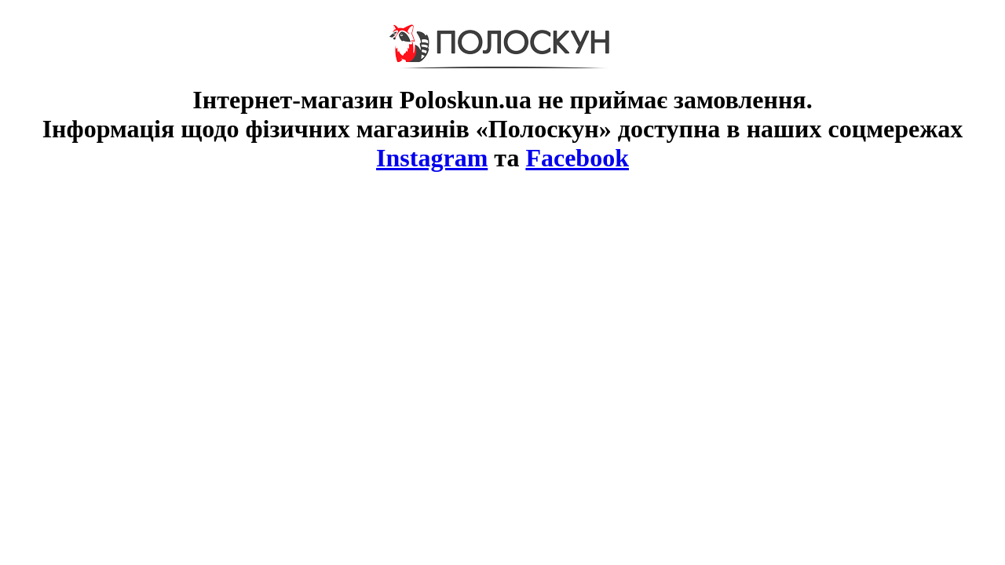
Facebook (577, 158)
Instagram (432, 158)
